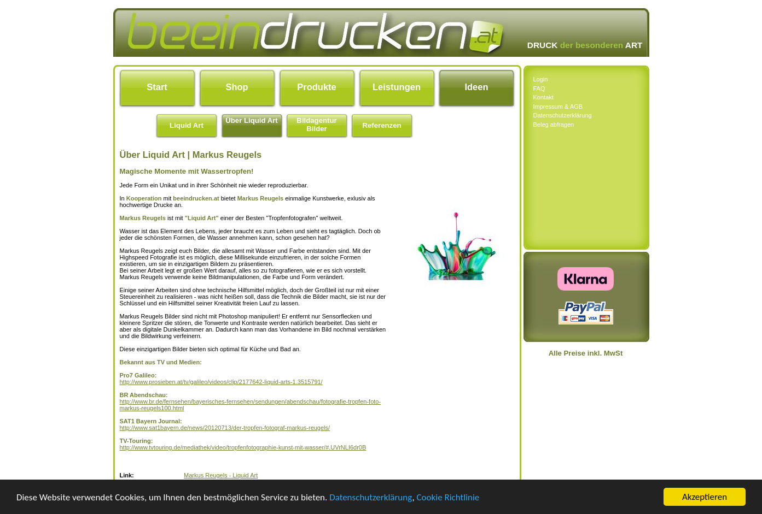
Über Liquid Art (251, 120)
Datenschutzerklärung (370, 497)
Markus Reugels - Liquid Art (221, 475)
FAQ (539, 88)
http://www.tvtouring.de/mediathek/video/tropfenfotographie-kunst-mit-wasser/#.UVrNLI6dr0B (243, 447)
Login (540, 79)
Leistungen (397, 87)
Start (157, 87)
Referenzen (381, 125)
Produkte (316, 87)
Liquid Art (186, 125)
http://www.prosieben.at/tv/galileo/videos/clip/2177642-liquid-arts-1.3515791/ (221, 382)
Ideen (476, 87)
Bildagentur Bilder (316, 124)
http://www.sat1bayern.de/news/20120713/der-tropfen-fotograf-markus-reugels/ (225, 427)
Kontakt (543, 97)
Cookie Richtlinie (448, 497)
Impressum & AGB (558, 106)
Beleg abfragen (553, 124)
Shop (236, 87)
